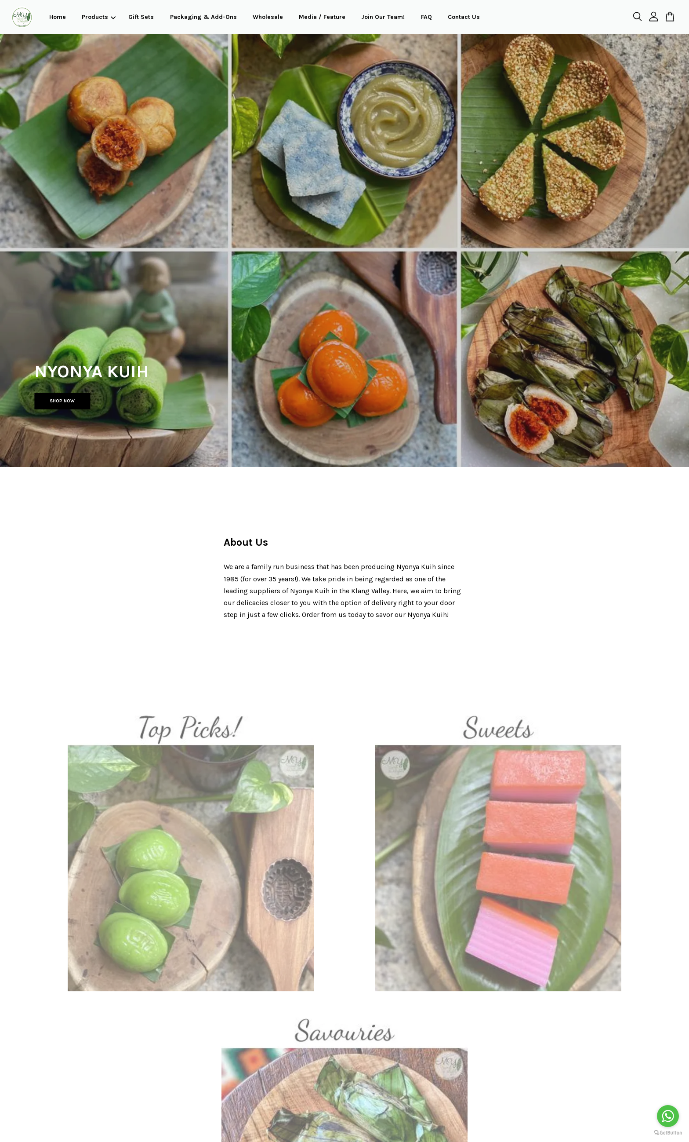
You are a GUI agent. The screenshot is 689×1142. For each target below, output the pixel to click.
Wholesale (268, 17)
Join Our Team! (383, 17)
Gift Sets (141, 17)
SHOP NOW (62, 401)
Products (99, 17)
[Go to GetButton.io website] (668, 1133)
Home (57, 17)
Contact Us (464, 17)
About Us (246, 542)
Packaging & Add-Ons (203, 17)
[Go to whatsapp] (668, 1116)
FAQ (426, 17)
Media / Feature (322, 17)
